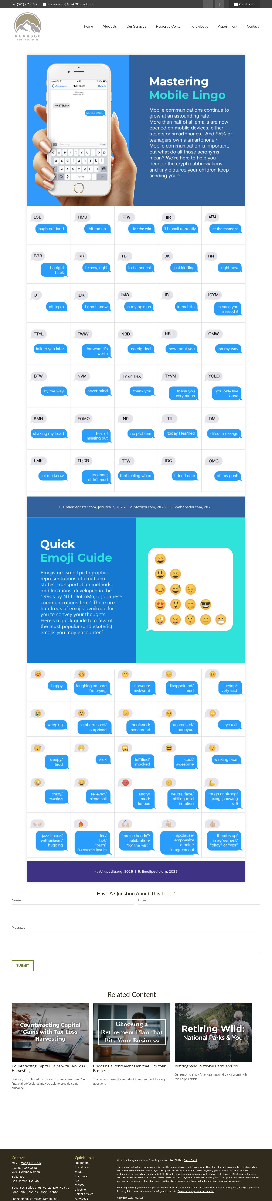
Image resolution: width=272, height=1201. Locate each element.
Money (79, 1185)
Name (16, 900)
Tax (77, 1180)
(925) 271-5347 (24, 4)
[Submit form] (23, 965)
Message (19, 927)
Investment (82, 1167)
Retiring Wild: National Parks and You (207, 1066)
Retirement (82, 1162)
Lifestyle (80, 1189)
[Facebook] (219, 4)
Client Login (244, 4)
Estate (79, 1171)
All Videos (81, 1198)
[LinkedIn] (208, 4)
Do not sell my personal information (196, 1191)
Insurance (81, 1176)
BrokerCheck (190, 1160)
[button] (88, 26)
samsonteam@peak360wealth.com (69, 4)
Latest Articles (84, 1194)
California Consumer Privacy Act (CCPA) (224, 1187)
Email (142, 900)
